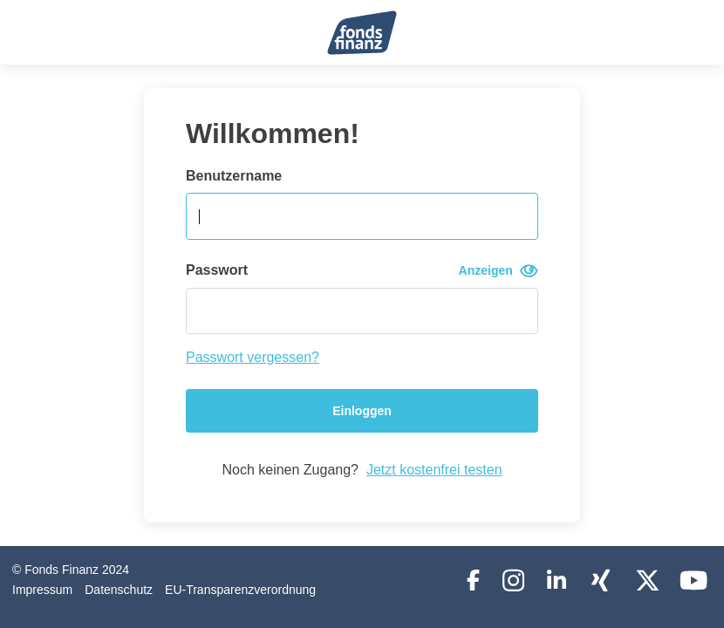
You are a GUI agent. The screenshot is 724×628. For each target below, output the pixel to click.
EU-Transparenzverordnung (240, 590)
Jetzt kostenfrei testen (434, 469)
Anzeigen (498, 271)
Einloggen (362, 411)
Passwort (362, 271)
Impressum (42, 590)
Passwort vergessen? (252, 357)
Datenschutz (119, 590)
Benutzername (234, 175)
